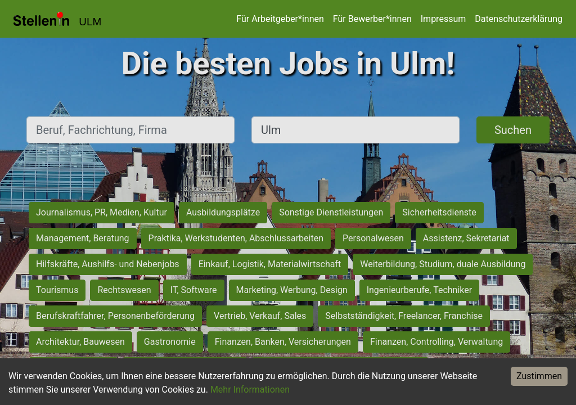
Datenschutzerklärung (518, 19)
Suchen (513, 130)
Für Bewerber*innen (372, 19)
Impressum (443, 19)
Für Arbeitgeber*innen (279, 19)
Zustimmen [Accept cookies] (539, 376)
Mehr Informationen (250, 389)
